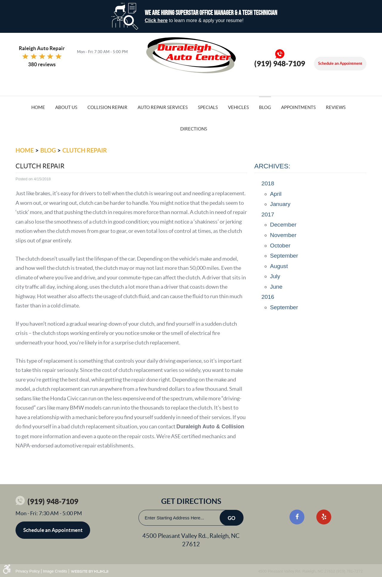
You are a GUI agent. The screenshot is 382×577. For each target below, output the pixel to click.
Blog (265, 107)
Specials (208, 107)
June (276, 287)
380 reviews (42, 64)
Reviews (336, 107)
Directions (193, 128)
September (284, 256)
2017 (267, 214)
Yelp (323, 517)
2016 (267, 297)
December (283, 224)
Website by (89, 571)
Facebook (296, 517)
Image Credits (55, 571)
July (275, 276)
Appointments (298, 107)
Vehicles (238, 107)
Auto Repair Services (163, 107)
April (275, 194)
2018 (267, 183)
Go (231, 518)
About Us (66, 107)
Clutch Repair (84, 150)
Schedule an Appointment (340, 63)
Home (38, 107)
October (280, 245)
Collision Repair (107, 107)
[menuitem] (38, 107)
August (279, 266)
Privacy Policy (28, 571)
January (280, 204)
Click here (156, 20)
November (283, 235)
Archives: (272, 166)
